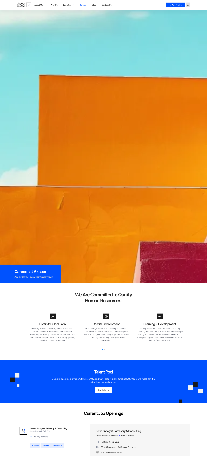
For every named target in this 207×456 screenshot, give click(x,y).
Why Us (54, 5)
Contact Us (106, 5)
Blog (94, 5)
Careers (82, 5)
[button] (102, 349)
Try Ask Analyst (175, 5)
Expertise (68, 5)
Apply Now (103, 390)
